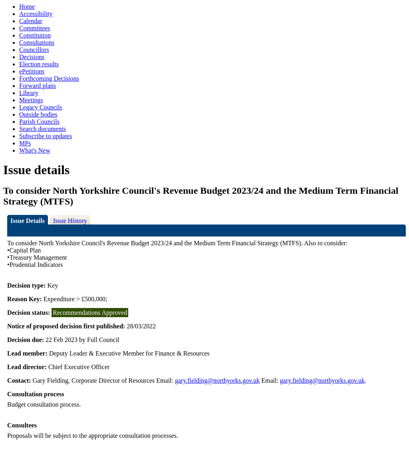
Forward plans (37, 85)
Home (27, 6)
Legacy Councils (40, 107)
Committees (34, 28)
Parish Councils (39, 121)
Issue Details (27, 220)
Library (28, 92)
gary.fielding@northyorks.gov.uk (217, 380)
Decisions (31, 57)
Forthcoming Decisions (49, 78)
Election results (39, 64)
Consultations (36, 42)
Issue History (70, 220)
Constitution (35, 35)
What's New (34, 150)
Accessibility (36, 13)
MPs (25, 143)
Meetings (31, 100)
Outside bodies (38, 114)
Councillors (34, 49)
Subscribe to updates (45, 136)
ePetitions (31, 71)
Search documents (42, 128)
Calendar (30, 21)
